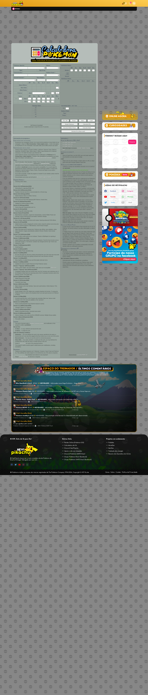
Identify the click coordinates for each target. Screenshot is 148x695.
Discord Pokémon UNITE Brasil (74, 454)
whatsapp (130, 197)
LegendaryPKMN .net (82, 355)
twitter (113, 202)
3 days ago (75, 418)
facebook (113, 191)
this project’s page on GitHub (44, 177)
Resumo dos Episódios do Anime (119, 454)
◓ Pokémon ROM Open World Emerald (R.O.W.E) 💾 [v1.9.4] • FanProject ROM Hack (38, 410)
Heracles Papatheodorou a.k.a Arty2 (24, 163)
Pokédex (111, 442)
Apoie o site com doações (73, 451)
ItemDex (111, 448)
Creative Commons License (37, 323)
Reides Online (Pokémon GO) (74, 442)
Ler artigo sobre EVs (68, 144)
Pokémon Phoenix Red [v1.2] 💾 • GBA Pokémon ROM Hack (31, 393)
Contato (118, 472)
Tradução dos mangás (115, 451)
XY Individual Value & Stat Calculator (42, 157)
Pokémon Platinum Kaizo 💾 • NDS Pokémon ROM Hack (29, 402)
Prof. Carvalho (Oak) (24, 381)
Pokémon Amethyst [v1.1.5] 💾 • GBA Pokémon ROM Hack (30, 418)
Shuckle (79, 148)
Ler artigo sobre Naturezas (69, 142)
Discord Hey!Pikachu (71, 448)
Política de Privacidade (129, 472)
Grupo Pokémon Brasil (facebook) (75, 457)
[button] (134, 3)
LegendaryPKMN (45, 163)
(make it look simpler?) (76, 164)
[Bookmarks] (130, 3)
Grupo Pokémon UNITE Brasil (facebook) (78, 459)
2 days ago (75, 410)
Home (107, 472)
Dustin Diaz (23, 343)
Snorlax (88, 148)
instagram (130, 191)
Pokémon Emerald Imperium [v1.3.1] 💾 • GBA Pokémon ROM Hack (33, 426)
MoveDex (111, 445)
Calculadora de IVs (70, 445)
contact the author (23, 356)
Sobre (113, 472)
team (64, 149)
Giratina (84, 148)
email (130, 202)
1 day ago (75, 393)
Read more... (54, 267)
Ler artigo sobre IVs (67, 146)
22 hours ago (76, 385)
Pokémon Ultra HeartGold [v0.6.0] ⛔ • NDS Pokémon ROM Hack (32, 385)
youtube (113, 197)
